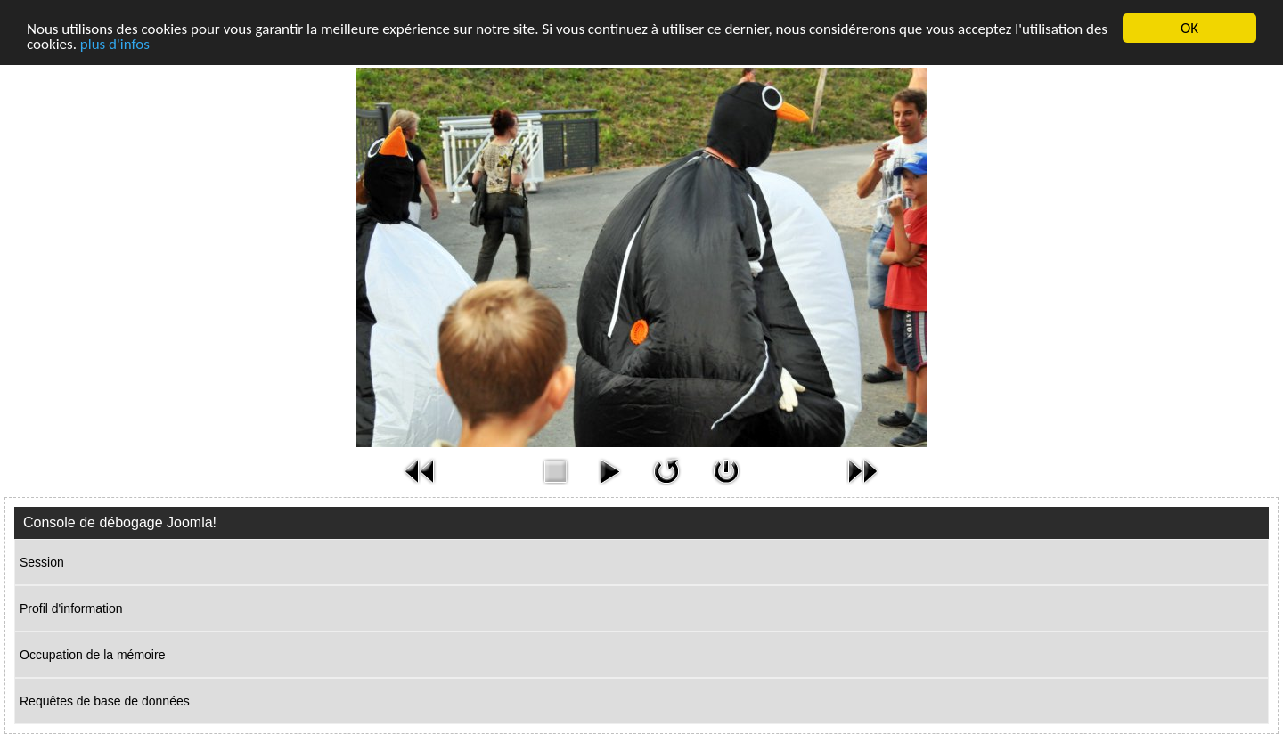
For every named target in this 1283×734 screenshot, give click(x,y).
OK (1189, 28)
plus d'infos (115, 44)
